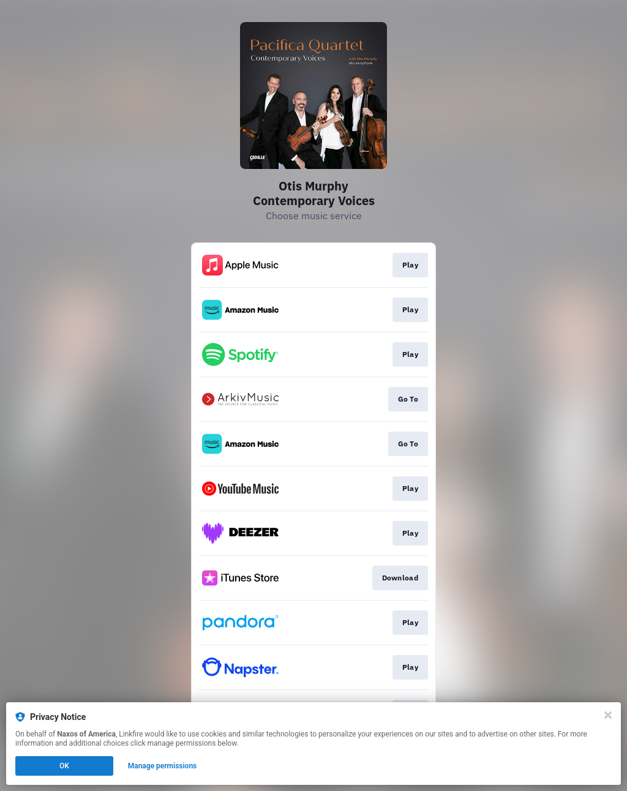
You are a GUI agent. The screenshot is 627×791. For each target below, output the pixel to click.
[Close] (608, 715)
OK (64, 766)
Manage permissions (162, 766)
